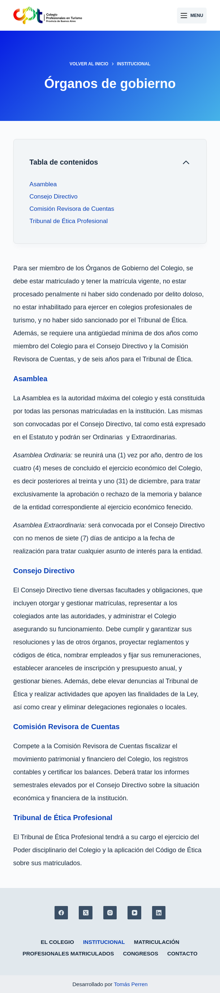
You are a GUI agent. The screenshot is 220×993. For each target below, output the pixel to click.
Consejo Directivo (54, 196)
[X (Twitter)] (85, 913)
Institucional (104, 942)
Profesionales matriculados (68, 953)
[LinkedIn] (159, 913)
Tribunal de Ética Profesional (69, 221)
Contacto (182, 953)
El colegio (57, 942)
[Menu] (192, 15)
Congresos (140, 953)
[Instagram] (110, 913)
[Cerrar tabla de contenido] (110, 162)
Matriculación (157, 942)
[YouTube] (134, 913)
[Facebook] (61, 913)
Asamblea (44, 184)
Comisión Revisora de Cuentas (72, 208)
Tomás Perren (130, 984)
